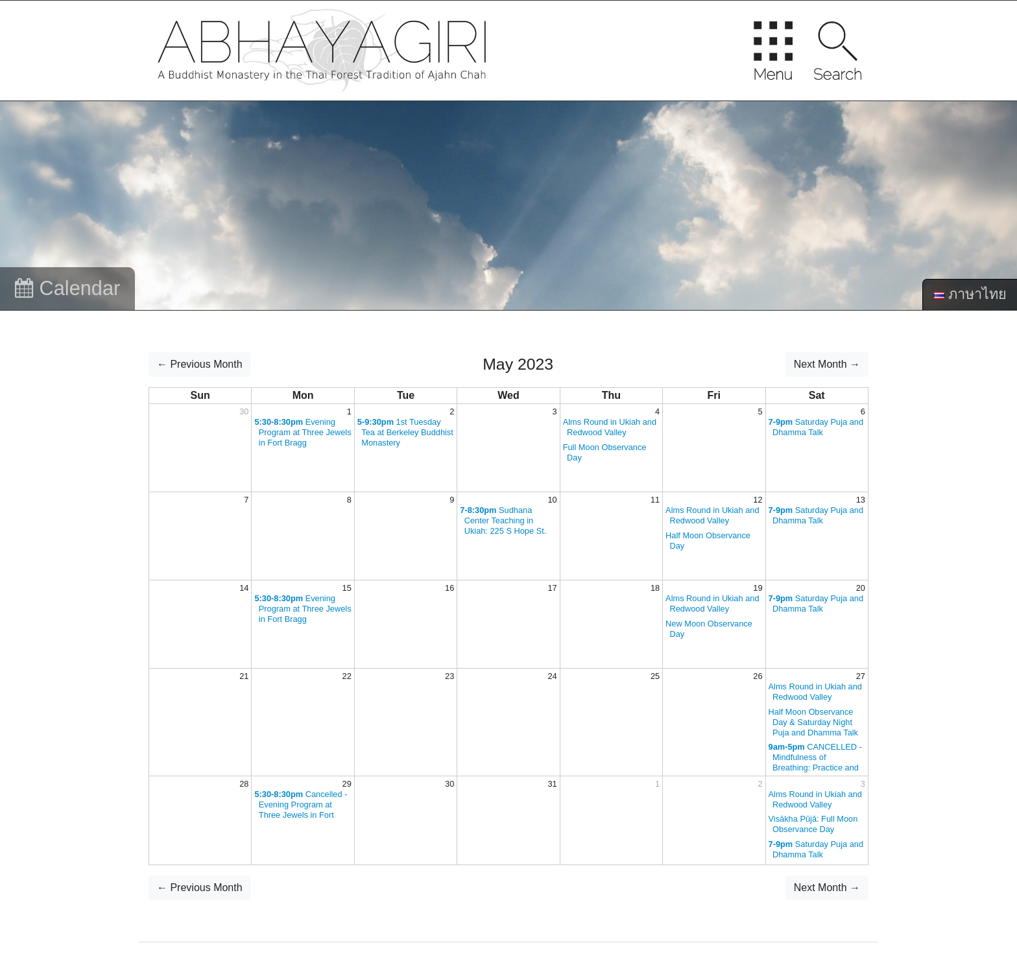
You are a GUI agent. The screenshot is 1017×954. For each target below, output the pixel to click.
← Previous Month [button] (200, 364)
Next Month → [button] (827, 364)
